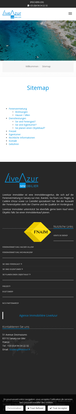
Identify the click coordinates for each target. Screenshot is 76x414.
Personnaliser (14, 408)
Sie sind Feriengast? (25, 121)
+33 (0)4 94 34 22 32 (39, 5)
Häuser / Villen (22, 115)
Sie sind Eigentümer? (25, 124)
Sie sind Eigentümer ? (12, 269)
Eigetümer (7, 291)
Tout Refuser (36, 408)
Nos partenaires (10, 303)
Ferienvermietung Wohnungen (17, 252)
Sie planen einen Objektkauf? (30, 127)
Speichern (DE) (37, 2)
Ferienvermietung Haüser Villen (17, 247)
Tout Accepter (58, 408)
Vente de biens (60, 235)
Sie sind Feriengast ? (11, 264)
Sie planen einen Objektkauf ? (16, 274)
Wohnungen (21, 111)
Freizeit (6, 286)
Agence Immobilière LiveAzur (38, 315)
